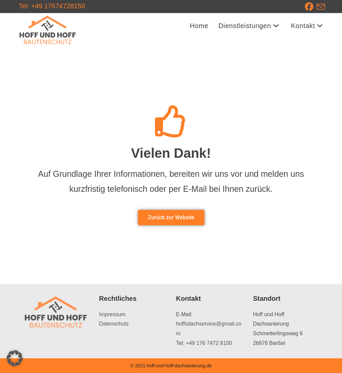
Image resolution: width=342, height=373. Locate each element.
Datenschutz (114, 324)
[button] (14, 358)
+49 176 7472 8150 (209, 343)
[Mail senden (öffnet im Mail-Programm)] (321, 7)
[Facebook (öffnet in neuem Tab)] (311, 7)
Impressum (112, 314)
